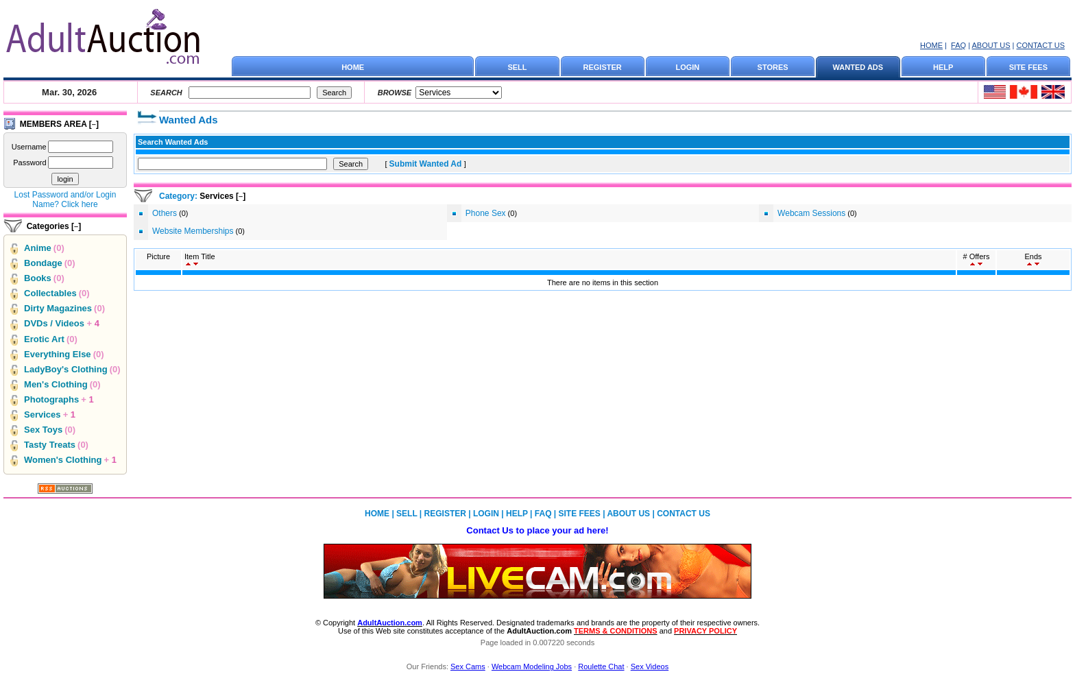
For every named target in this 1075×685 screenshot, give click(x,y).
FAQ (958, 45)
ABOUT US (990, 45)
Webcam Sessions (811, 213)
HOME (931, 45)
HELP (943, 67)
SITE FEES (1028, 67)
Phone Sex (486, 213)
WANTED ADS (858, 67)
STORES (773, 67)
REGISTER (602, 67)
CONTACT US (1041, 45)
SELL (517, 67)
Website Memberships (193, 231)
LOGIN (687, 67)
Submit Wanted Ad (426, 164)
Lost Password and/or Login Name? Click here (65, 199)
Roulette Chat (601, 666)
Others (164, 213)
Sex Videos (649, 666)
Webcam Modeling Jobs (532, 666)
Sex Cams (467, 666)
